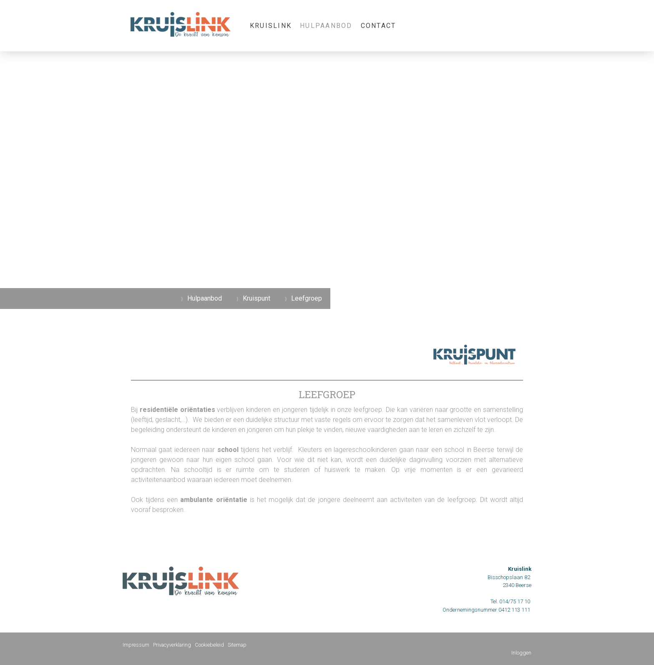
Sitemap (237, 645)
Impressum (136, 645)
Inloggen (521, 653)
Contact (378, 26)
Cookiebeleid (209, 645)
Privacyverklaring (172, 645)
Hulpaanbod (326, 26)
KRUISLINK (271, 26)
